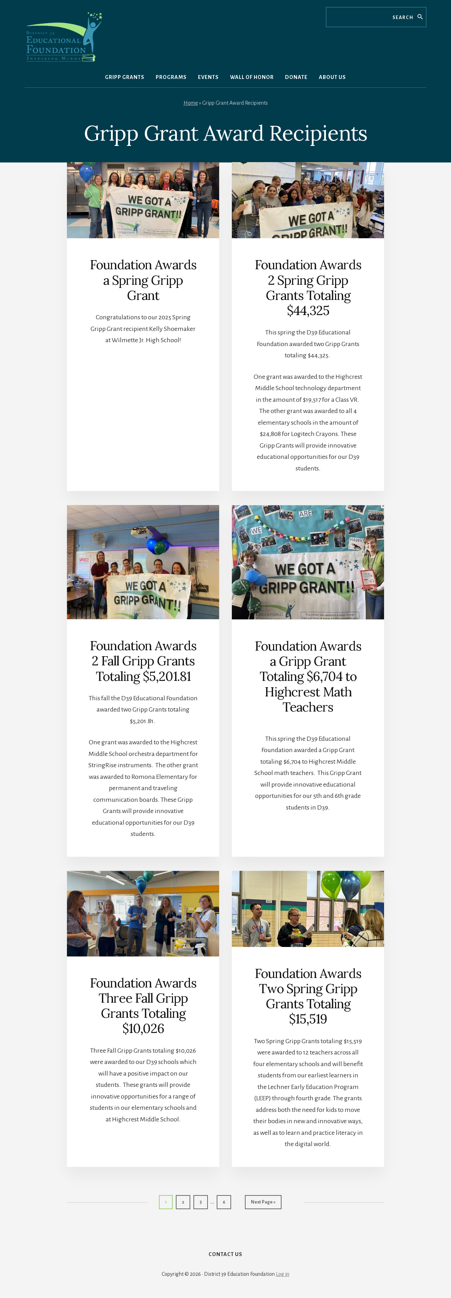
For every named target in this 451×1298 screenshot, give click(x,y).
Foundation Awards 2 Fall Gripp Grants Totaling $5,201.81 (143, 661)
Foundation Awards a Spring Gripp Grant (143, 280)
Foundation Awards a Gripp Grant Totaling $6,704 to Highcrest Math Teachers (308, 676)
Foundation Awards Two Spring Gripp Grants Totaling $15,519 (308, 996)
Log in (282, 1274)
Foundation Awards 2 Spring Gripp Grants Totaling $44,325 (308, 288)
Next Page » (263, 1204)
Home (191, 103)
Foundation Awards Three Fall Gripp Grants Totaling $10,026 (143, 1006)
